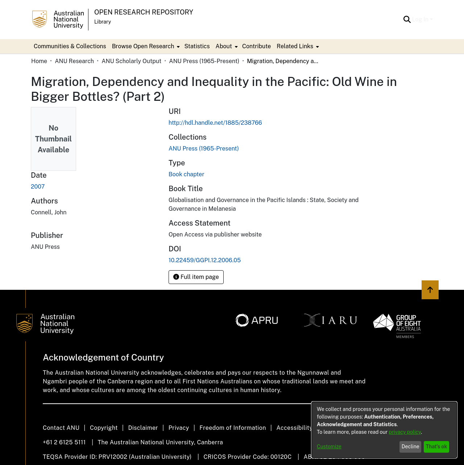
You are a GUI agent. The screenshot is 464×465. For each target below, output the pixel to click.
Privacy (179, 427)
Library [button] (102, 22)
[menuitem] (145, 46)
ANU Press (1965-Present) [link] (204, 61)
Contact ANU (61, 427)
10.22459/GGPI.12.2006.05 (205, 260)
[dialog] (384, 430)
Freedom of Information (232, 427)
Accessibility (294, 427)
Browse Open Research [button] (143, 46)
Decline (410, 446)
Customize (329, 446)
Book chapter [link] (186, 174)
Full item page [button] (196, 276)
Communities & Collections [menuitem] (70, 46)
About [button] (224, 46)
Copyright (104, 427)
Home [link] (39, 61)
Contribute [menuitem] (256, 46)
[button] (407, 19)
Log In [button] (421, 19)
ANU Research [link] (74, 61)
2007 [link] (38, 186)
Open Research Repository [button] (143, 12)
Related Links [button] (295, 46)
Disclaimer (143, 427)
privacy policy (405, 432)
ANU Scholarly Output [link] (131, 61)
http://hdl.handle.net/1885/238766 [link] (215, 122)
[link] (204, 148)
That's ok (436, 446)
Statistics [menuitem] (197, 46)
